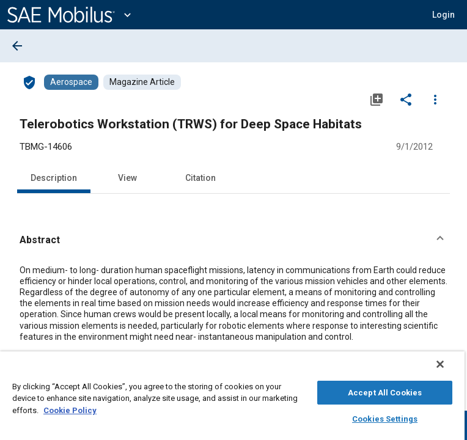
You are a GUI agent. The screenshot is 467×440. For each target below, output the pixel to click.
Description (54, 178)
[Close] (448, 370)
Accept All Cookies (385, 390)
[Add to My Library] (376, 99)
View (127, 178)
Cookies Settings (384, 417)
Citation (200, 178)
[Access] (29, 82)
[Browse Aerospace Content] (71, 82)
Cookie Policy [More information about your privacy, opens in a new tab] (70, 408)
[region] (232, 399)
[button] (233, 240)
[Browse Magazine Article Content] (142, 82)
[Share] (406, 99)
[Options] (435, 99)
